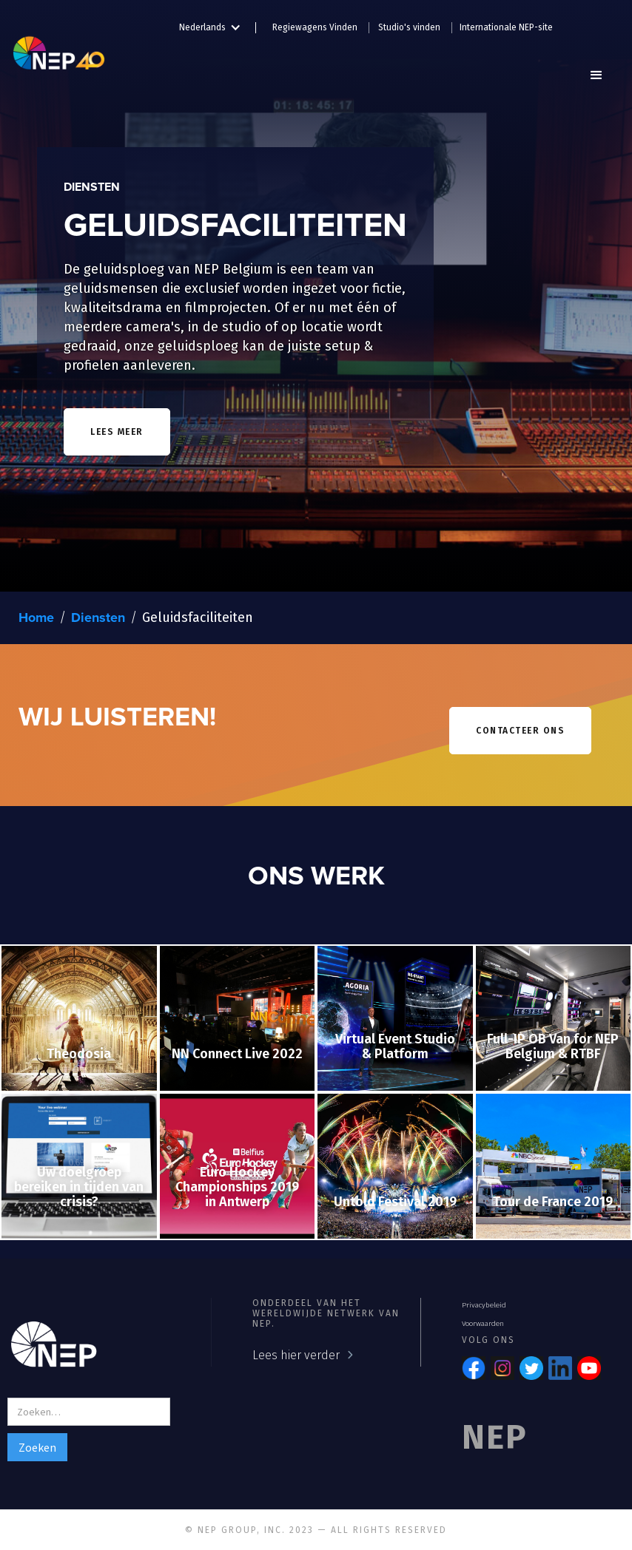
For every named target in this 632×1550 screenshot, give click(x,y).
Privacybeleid (484, 1305)
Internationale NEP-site (506, 27)
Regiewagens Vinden (314, 27)
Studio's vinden (409, 27)
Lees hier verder (296, 1355)
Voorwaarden (483, 1323)
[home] (59, 48)
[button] (217, 24)
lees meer (117, 432)
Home (36, 618)
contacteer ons (520, 730)
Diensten (98, 618)
